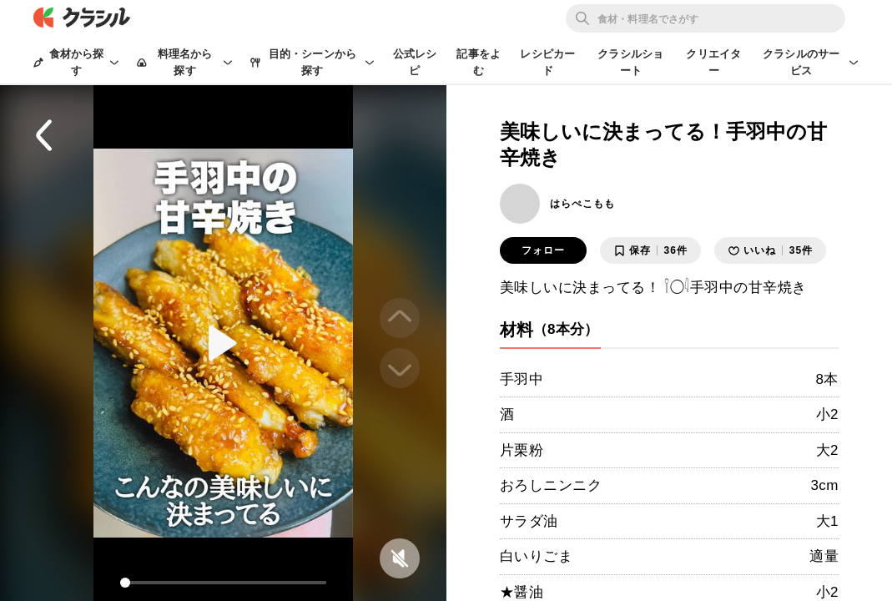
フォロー (543, 250)
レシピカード (547, 62)
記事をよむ (478, 62)
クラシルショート (630, 62)
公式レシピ (415, 62)
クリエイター (713, 62)
